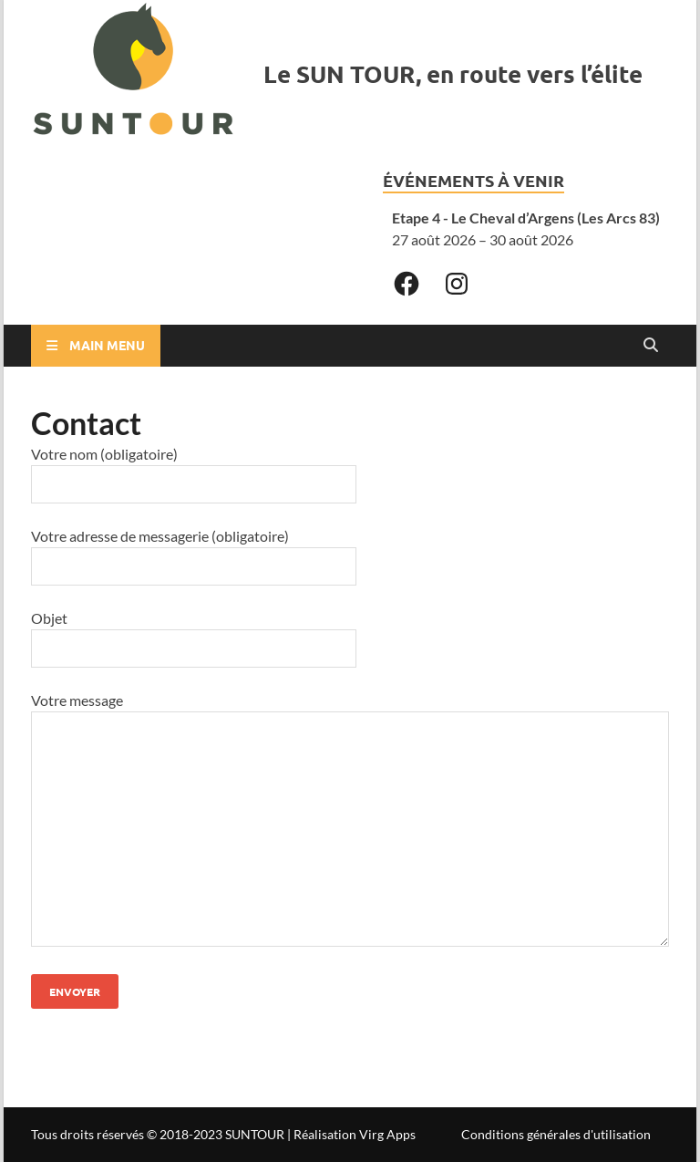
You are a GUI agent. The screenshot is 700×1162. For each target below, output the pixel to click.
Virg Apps (387, 1134)
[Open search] (650, 346)
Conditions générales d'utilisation (556, 1134)
